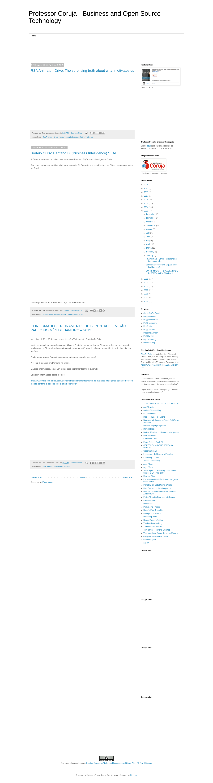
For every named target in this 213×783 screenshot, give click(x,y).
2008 (146, 294)
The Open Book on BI (152, 526)
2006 (146, 301)
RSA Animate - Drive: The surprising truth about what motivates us (82, 71)
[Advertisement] (106, 50)
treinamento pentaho (62, 466)
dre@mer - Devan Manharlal (155, 536)
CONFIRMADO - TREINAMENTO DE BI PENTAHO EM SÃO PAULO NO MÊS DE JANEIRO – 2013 (78, 328)
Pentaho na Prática (151, 507)
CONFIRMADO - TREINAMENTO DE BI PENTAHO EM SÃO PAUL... (162, 272)
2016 (146, 200)
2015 (146, 203)
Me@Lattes (148, 326)
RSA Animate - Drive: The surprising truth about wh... (161, 260)
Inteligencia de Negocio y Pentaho (158, 454)
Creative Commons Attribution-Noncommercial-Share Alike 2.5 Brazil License (119, 763)
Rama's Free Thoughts (153, 510)
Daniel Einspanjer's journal (154, 426)
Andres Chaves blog (152, 410)
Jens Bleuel (148, 464)
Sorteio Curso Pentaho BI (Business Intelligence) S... (161, 266)
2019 (146, 192)
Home (33, 36)
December (151, 214)
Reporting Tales (150, 517)
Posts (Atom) (47, 482)
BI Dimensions (149, 413)
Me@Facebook (150, 316)
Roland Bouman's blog (153, 520)
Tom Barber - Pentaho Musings (156, 530)
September (151, 225)
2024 (146, 185)
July (148, 233)
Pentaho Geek (149, 500)
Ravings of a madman (152, 513)
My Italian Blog (149, 339)
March (149, 248)
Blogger (133, 775)
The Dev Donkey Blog (152, 523)
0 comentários (76, 133)
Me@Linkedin (149, 330)
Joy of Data (148, 467)
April (148, 244)
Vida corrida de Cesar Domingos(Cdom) (160, 533)
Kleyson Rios (149, 476)
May (148, 240)
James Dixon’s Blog (151, 461)
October (150, 222)
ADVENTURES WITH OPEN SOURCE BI (161, 404)
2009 (146, 290)
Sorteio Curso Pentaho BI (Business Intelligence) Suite (73, 153)
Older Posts (128, 477)
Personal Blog (149, 343)
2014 (146, 207)
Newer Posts (36, 477)
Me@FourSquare (150, 320)
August (149, 229)
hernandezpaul (149, 540)
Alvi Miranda (148, 407)
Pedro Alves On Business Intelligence (159, 497)
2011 (146, 282)
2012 (146, 279)
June (148, 237)
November (151, 218)
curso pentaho (47, 466)
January (150, 255)
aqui (149, 146)
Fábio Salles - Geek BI (153, 442)
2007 (146, 298)
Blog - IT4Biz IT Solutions (154, 417)
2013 (146, 211)
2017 (146, 196)
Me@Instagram (150, 323)
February (150, 252)
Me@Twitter (148, 336)
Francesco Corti (150, 439)
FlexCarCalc (146, 354)
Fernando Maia (149, 435)
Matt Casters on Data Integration (157, 488)
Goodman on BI (150, 451)
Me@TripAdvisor (150, 333)
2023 (146, 188)
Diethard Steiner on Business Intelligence (161, 432)
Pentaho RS (148, 504)
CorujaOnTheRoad (151, 313)
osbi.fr (146, 543)
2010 (146, 286)
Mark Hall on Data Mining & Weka (157, 485)
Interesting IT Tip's (151, 457)
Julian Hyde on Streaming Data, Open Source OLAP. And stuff (159, 471)
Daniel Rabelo (149, 429)
